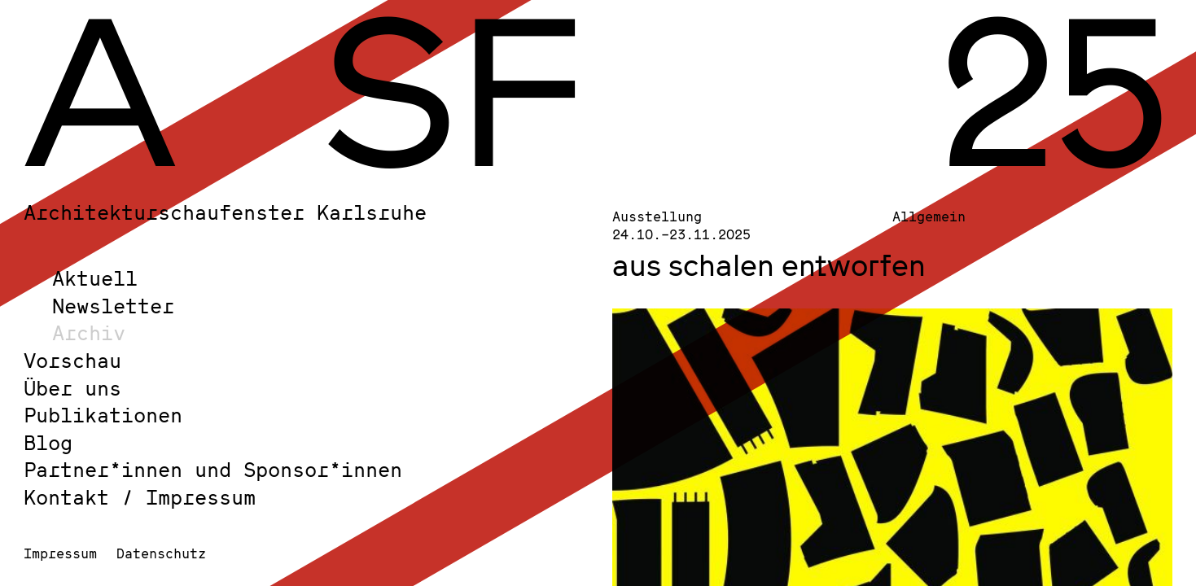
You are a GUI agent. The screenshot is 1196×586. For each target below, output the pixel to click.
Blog (48, 442)
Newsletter (113, 305)
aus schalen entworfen (769, 264)
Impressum (60, 553)
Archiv (88, 332)
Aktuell (95, 278)
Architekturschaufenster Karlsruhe (225, 212)
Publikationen (103, 414)
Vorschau (72, 360)
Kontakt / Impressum (140, 497)
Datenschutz (161, 553)
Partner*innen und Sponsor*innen (213, 469)
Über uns (72, 388)
